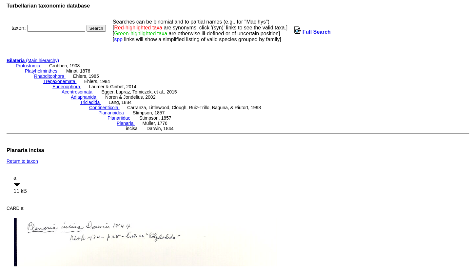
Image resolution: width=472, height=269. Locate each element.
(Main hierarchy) (33, 60)
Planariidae (120, 118)
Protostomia (29, 65)
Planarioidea (111, 112)
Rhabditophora (50, 76)
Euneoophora (66, 86)
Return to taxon (22, 161)
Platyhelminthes (42, 71)
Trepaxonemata (59, 81)
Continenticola (104, 107)
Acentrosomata (78, 91)
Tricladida (90, 102)
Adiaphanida (84, 97)
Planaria (126, 123)
